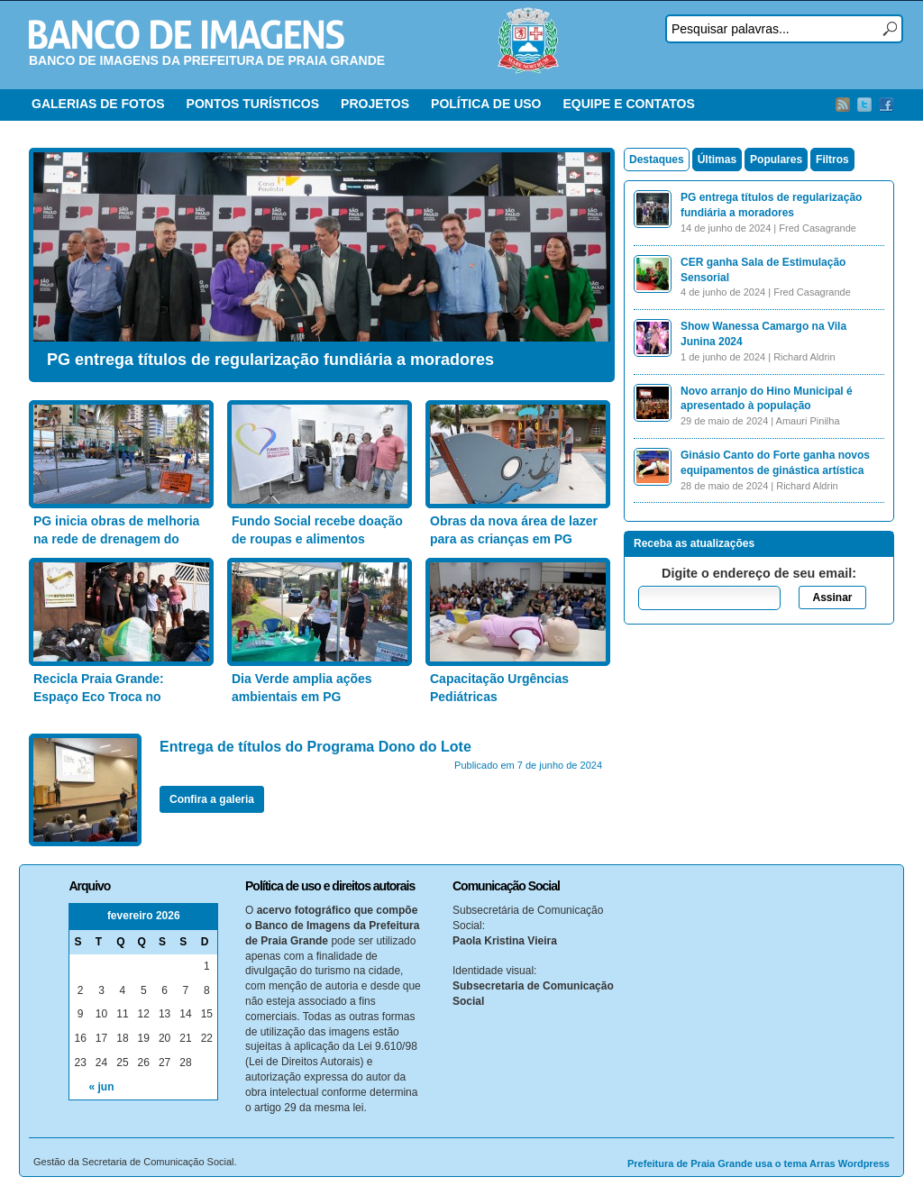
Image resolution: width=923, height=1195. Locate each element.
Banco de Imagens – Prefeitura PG (186, 34)
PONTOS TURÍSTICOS (253, 103)
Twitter (864, 104)
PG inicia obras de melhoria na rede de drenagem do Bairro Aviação (116, 538)
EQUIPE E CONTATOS (628, 103)
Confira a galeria (211, 799)
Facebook (886, 104)
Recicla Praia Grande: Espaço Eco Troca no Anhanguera (98, 696)
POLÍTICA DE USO (486, 103)
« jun (101, 1087)
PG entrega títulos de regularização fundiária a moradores (270, 360)
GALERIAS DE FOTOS (98, 103)
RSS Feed (843, 104)
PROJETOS (375, 103)
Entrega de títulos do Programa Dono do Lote (315, 746)
